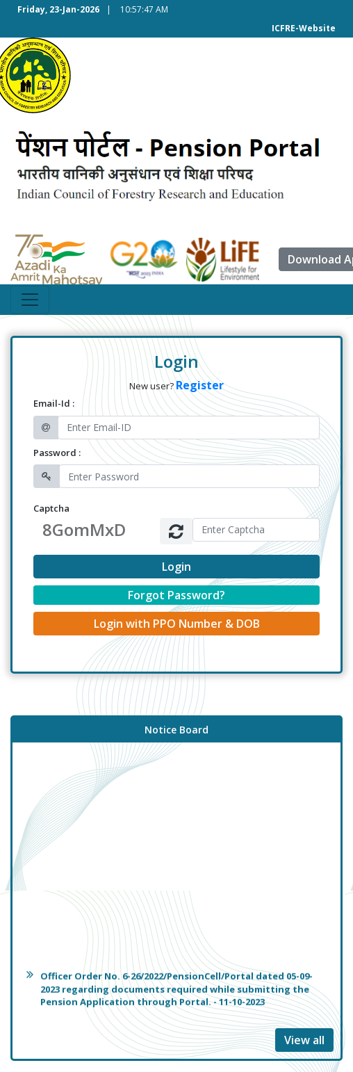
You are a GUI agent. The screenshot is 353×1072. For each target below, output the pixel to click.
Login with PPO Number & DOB (177, 623)
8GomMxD (84, 529)
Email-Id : (53, 403)
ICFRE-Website (304, 28)
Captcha (51, 508)
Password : (57, 452)
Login (176, 566)
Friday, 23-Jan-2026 (58, 9)
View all (304, 1040)
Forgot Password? (176, 595)
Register (200, 385)
